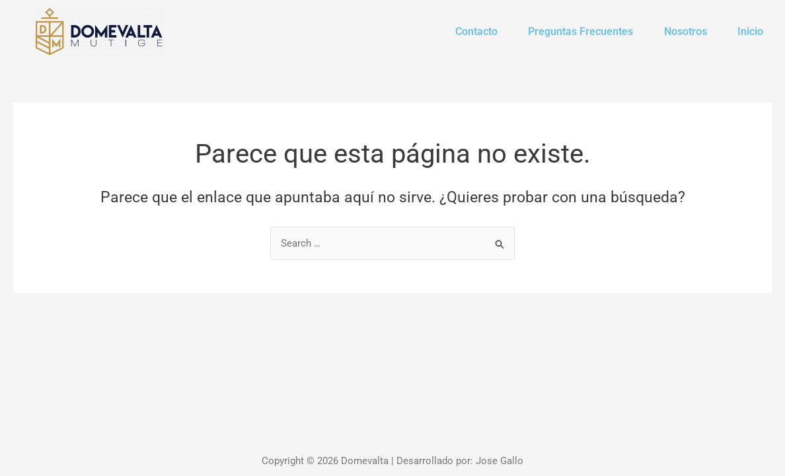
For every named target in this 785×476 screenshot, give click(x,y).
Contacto (463, 31)
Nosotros (679, 31)
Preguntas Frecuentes (571, 31)
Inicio (748, 31)
